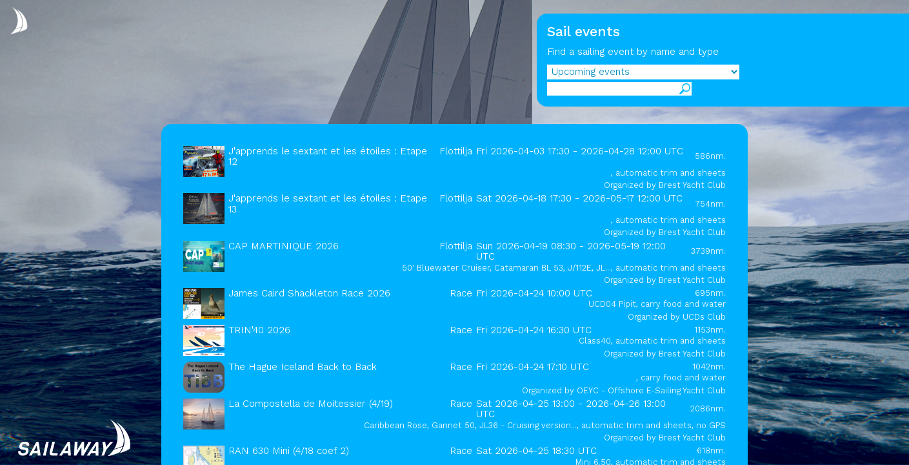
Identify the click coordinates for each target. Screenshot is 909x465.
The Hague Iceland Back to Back (302, 367)
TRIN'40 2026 (259, 330)
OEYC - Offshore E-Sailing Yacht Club (651, 390)
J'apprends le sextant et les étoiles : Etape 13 (327, 203)
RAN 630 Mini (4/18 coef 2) (288, 451)
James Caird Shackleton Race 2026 (309, 293)
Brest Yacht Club (692, 185)
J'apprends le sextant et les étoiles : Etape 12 (327, 156)
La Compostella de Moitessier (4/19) (310, 403)
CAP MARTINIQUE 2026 (283, 246)
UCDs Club (704, 317)
